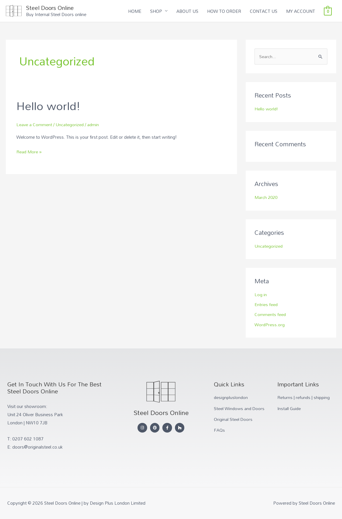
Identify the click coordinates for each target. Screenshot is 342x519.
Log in (261, 294)
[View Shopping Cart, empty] (328, 11)
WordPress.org (270, 324)
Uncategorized (70, 125)
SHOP (156, 11)
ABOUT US (187, 11)
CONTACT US (263, 11)
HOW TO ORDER (224, 11)
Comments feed (270, 314)
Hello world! (48, 106)
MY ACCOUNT (300, 11)
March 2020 (267, 197)
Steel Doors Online (52, 8)
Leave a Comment (34, 125)
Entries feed (266, 304)
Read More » (29, 152)
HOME (134, 11)
